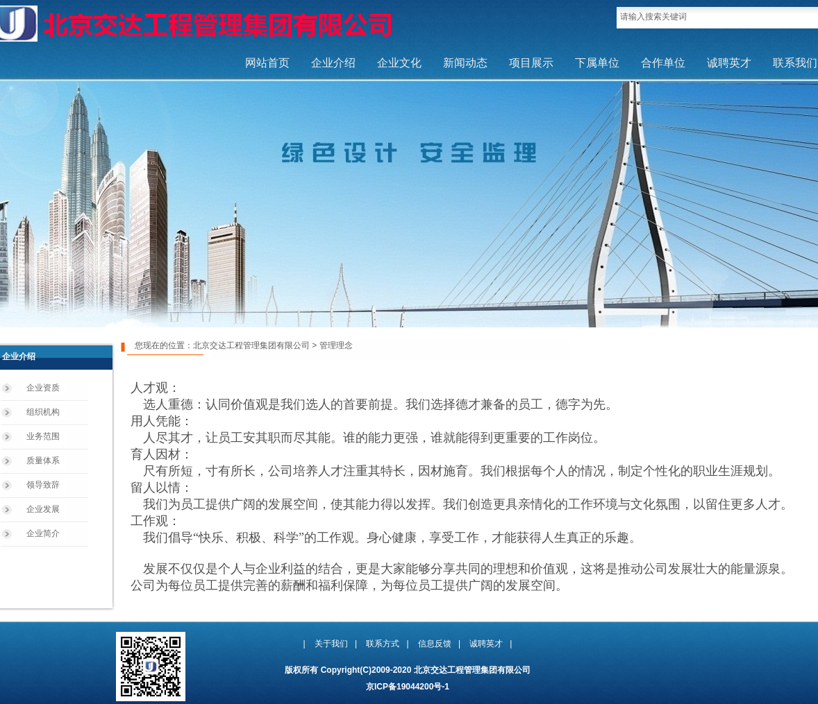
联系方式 (382, 644)
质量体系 (43, 460)
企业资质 (43, 388)
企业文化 (399, 63)
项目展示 (531, 63)
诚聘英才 (729, 63)
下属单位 (597, 63)
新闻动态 (465, 63)
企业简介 (43, 533)
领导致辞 (43, 485)
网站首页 (267, 63)
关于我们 (331, 644)
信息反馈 (434, 644)
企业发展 (43, 509)
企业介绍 (333, 63)
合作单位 (663, 63)
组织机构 (43, 412)
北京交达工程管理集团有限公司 (251, 345)
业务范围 (43, 436)
